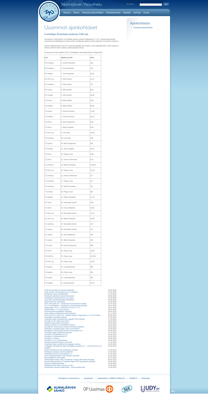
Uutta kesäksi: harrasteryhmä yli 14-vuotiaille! (61, 292)
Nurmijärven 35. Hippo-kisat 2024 (56, 321)
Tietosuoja (145, 378)
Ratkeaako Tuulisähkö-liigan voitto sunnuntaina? (62, 329)
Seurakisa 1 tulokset (51, 338)
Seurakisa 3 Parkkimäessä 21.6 (56, 334)
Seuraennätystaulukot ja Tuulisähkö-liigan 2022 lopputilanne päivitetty (69, 361)
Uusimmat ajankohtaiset (143, 27)
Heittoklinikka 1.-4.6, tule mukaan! (56, 309)
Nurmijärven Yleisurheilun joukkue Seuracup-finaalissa (64, 327)
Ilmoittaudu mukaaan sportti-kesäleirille (58, 352)
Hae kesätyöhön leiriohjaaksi (54, 358)
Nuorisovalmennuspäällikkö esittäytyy (58, 311)
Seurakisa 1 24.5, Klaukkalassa (55, 340)
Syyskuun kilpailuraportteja (54, 363)
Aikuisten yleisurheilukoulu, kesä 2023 (58, 342)
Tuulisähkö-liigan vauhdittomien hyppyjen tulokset (62, 344)
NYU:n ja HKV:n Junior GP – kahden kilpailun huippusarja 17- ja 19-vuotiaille (72, 315)
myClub (137, 12)
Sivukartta (130, 4)
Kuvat (146, 12)
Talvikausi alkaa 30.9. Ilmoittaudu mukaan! (59, 325)
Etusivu (67, 12)
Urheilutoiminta (113, 12)
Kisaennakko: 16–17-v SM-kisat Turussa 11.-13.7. (62, 308)
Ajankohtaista (140, 23)
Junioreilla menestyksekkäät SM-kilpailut (59, 300)
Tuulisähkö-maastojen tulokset (55, 317)
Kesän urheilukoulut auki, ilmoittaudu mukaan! (61, 350)
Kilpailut (127, 12)
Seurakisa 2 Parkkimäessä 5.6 (55, 336)
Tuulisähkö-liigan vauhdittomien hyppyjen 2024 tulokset (64, 319)
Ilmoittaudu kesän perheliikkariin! (56, 294)
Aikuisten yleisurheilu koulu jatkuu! (57, 323)
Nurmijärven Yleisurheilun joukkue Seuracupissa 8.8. (63, 331)
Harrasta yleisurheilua (92, 12)
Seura (76, 12)
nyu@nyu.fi (88, 378)
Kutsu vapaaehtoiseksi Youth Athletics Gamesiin (62, 356)
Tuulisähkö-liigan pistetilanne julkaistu (58, 333)
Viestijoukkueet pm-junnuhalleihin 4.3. (58, 354)
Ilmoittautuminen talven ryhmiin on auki (58, 365)
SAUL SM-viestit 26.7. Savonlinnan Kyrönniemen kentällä (65, 304)
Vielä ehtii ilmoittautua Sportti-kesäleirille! (59, 290)
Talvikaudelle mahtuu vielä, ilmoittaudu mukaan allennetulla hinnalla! (69, 360)
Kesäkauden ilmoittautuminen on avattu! (59, 298)
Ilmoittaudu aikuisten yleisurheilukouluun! (59, 296)
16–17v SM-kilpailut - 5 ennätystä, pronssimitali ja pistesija (65, 306)
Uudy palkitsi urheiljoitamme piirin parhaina (60, 313)
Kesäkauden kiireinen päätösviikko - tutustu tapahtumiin (64, 367)
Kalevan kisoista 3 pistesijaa (54, 302)
